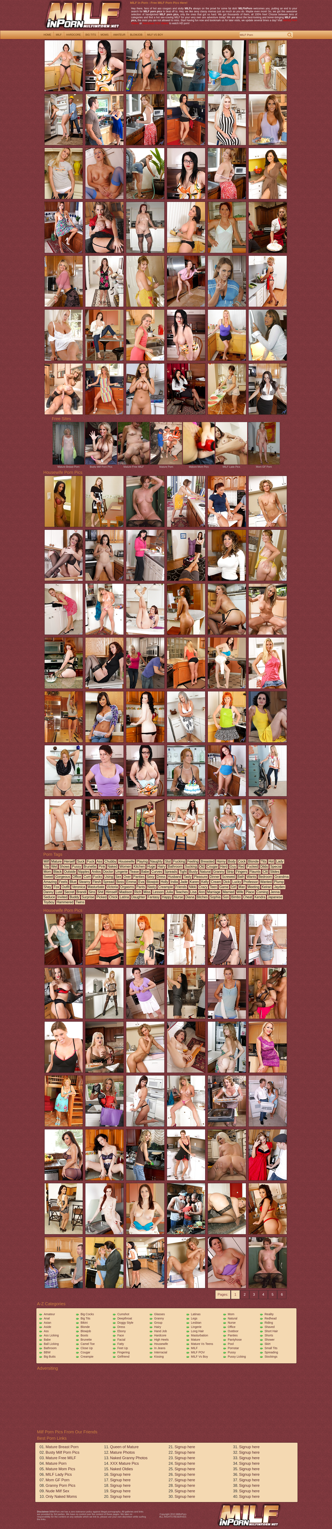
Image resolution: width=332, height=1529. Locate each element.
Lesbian (196, 1322)
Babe (47, 1339)
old (201, 866)
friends (181, 887)
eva (141, 882)
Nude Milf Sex (57, 1491)
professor (250, 882)
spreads (171, 871)
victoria (112, 887)
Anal (47, 1318)
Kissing (159, 1356)
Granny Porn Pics (60, 1485)
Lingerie (196, 1327)
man (242, 887)
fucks (97, 877)
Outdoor (233, 1331)
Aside (47, 1327)
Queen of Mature (124, 1447)
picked (101, 897)
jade (184, 882)
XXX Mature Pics (124, 1463)
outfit (66, 887)
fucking (179, 861)
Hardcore (160, 1335)
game (224, 887)
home (47, 34)
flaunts (255, 871)
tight (183, 871)
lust (59, 892)
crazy (203, 887)
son (226, 897)
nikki (192, 887)
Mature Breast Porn (68, 465)
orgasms (127, 887)
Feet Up (122, 1348)
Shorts (269, 1335)
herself (69, 861)
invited (62, 897)
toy (46, 866)
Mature (195, 1339)
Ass (46, 1331)
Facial (121, 1339)
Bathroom (50, 1348)
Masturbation (199, 1335)
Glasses (159, 1314)
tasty (188, 877)
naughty (156, 861)
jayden (279, 887)
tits (263, 861)
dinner (215, 877)
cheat (247, 897)
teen (213, 887)
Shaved (269, 1327)
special (275, 866)
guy (233, 866)
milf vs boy (155, 34)
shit (100, 892)
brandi (81, 892)
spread (108, 882)
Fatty (120, 1344)
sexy (150, 877)
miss (147, 892)
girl (233, 887)
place (250, 892)
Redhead (271, 1318)
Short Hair (271, 1331)
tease (134, 871)
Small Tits (271, 1348)
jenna (275, 892)
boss (120, 882)
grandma (281, 877)
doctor (108, 871)
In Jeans (159, 1348)
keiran (267, 887)
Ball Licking (51, 1344)
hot (271, 861)
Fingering (123, 1352)
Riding (269, 1322)
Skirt (267, 1344)
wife (240, 892)
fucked (252, 866)
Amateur (49, 1314)
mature (56, 861)
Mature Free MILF (134, 465)
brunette (90, 866)
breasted (207, 861)
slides (274, 871)
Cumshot (123, 1314)
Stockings (271, 1356)
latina (124, 897)
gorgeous (62, 877)
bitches (202, 897)
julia (169, 892)
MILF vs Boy (199, 1356)
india (174, 882)
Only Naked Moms (61, 1496)
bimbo (236, 897)
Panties (233, 1335)
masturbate (96, 887)
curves (156, 871)
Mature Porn (166, 465)
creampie (165, 887)
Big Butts (50, 1356)
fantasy (154, 897)
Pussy (232, 1352)
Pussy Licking (237, 1356)
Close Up (87, 1348)
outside (70, 871)
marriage (213, 892)
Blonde (85, 1327)
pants (140, 887)
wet (54, 866)
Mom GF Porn (264, 465)
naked (112, 866)
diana (189, 897)
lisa (193, 892)
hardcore (73, 34)
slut (168, 861)
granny (218, 871)
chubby (110, 861)
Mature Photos (122, 1452)
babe (145, 871)
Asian (47, 1322)
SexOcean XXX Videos (156, 23)
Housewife (161, 1344)
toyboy (49, 902)
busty (193, 871)
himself (111, 892)
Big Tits (85, 1318)
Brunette (86, 1339)
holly (164, 882)
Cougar (85, 1352)
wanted (266, 882)
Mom (231, 1314)
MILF (194, 1348)
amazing (50, 882)
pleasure (200, 877)
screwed (228, 877)
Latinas (195, 1314)
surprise (88, 897)
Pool (231, 1344)
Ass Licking (51, 1335)
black (58, 871)
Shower (269, 1339)
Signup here (120, 1474)
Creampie (87, 1356)
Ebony (121, 1331)
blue (73, 882)
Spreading (271, 1352)
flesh (97, 882)
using (108, 877)
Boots (84, 1335)
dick (226, 882)
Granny (159, 1318)
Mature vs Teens (202, 1344)
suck (81, 861)
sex (118, 877)
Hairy (157, 1327)
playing (142, 861)
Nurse (232, 1322)
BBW (47, 1352)
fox (56, 887)
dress (161, 877)
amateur (119, 34)
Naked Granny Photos (128, 1458)
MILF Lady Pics (231, 465)
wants (251, 877)
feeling (192, 861)
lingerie (121, 871)
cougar (212, 866)
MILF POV (198, 1352)
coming (262, 892)
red (241, 866)
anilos (96, 871)
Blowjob (86, 1331)
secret (69, 892)
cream (216, 882)
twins (80, 902)
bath (240, 877)
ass (99, 861)
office (77, 877)
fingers (241, 871)
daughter (138, 897)
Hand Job (160, 1331)
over (127, 877)
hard (224, 866)
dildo (264, 866)
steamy (84, 882)
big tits (90, 34)
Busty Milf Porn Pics (101, 465)
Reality (269, 1314)
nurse (178, 897)
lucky (236, 882)
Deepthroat (124, 1318)
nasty (151, 887)
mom (47, 871)
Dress (121, 1327)
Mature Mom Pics (199, 465)
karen (194, 882)
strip (229, 871)
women (125, 866)
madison (125, 892)
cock (242, 861)
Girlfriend (123, 1356)
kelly (205, 882)
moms (104, 34)
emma (131, 882)
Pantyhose (235, 1339)
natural (205, 871)
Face (120, 1335)
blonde (253, 861)
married (228, 892)
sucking (191, 866)
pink (102, 866)
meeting (253, 887)
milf (59, 34)
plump (279, 882)
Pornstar (233, 1348)
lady (280, 861)
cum (87, 877)
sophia (215, 897)
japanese (275, 897)
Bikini (84, 1322)
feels (63, 882)
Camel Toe (88, 1344)
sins (92, 892)
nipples (83, 871)
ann (202, 892)
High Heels (161, 1339)
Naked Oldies (121, 1469)
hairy (161, 866)
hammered (65, 902)
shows (64, 866)
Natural (232, 1318)
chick (113, 897)
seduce (49, 897)
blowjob (136, 34)
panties (138, 877)
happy (167, 897)
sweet (48, 877)
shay (47, 887)
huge (151, 866)
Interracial (160, 1352)
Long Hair (197, 1331)
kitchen (139, 866)
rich (137, 892)
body (232, 861)
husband (174, 877)
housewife (126, 861)
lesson (158, 892)
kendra (259, 897)
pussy (76, 866)
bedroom (265, 877)
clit (265, 871)
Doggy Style (125, 1322)
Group (158, 1322)
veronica (78, 887)
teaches (181, 892)
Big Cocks (87, 1314)
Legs (194, 1318)
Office (231, 1327)
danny (48, 892)
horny (221, 861)
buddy (74, 897)
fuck (90, 861)
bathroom (175, 866)
